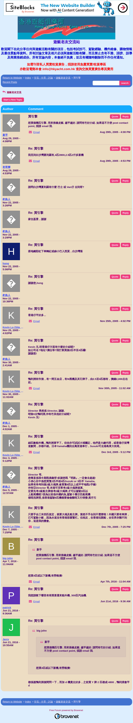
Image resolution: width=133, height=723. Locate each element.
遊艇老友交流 (63, 77)
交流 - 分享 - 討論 (43, 77)
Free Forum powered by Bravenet (66, 710)
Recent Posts (10, 82)
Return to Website (12, 77)
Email (36, 132)
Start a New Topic (12, 99)
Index (28, 77)
